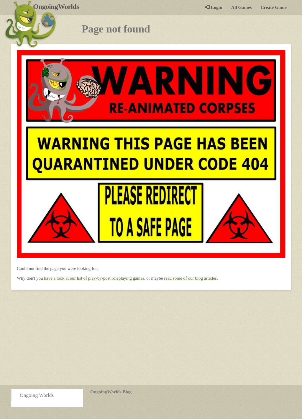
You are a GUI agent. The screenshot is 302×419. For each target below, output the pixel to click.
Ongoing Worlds (37, 395)
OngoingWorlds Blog (111, 391)
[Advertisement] (151, 337)
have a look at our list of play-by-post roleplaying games (94, 278)
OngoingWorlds (58, 6)
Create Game (274, 7)
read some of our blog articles (190, 278)
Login (213, 7)
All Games (241, 7)
